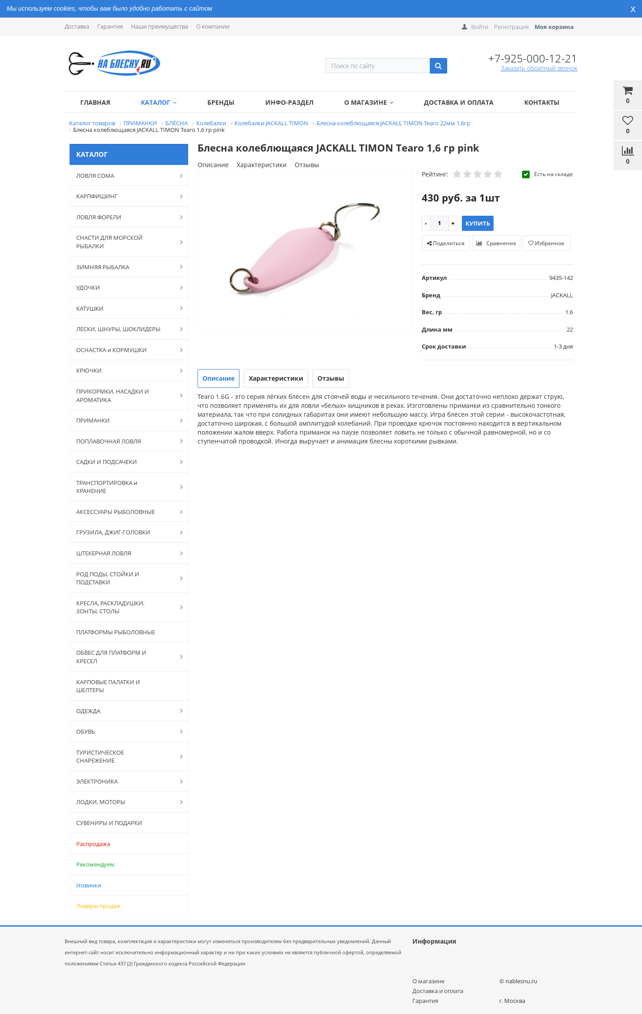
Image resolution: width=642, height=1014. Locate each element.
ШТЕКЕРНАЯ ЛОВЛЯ (124, 553)
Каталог (159, 102)
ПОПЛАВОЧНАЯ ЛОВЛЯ (124, 440)
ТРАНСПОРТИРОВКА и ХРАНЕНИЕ (124, 487)
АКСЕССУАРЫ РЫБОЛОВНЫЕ (124, 511)
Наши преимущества (159, 26)
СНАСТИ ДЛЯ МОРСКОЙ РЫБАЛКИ (124, 242)
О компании (213, 26)
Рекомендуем (95, 864)
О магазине (368, 102)
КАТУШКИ (124, 308)
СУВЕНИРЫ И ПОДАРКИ (109, 823)
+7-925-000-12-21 (532, 58)
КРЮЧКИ (124, 370)
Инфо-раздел (289, 102)
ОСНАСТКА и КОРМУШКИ (124, 349)
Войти (479, 27)
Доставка (77, 26)
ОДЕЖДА (124, 710)
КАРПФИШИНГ (124, 196)
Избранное (546, 243)
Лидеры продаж (98, 906)
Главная (95, 102)
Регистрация (511, 27)
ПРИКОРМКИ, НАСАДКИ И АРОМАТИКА (124, 395)
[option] (305, 250)
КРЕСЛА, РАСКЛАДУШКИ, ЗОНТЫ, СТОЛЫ (124, 607)
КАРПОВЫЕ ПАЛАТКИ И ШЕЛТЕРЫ (108, 686)
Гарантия (110, 26)
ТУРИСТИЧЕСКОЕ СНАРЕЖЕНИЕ (124, 756)
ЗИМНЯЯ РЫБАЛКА (124, 266)
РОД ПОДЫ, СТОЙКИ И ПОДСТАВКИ (124, 578)
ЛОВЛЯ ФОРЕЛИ (124, 217)
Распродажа (93, 844)
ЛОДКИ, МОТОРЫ (124, 801)
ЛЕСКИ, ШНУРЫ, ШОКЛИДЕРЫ (124, 328)
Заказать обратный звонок (539, 68)
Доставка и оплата (459, 102)
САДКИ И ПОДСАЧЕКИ (124, 461)
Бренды (221, 102)
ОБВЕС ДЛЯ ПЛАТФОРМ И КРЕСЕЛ (124, 657)
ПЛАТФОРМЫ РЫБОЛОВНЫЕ (115, 632)
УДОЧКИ (124, 287)
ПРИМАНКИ (124, 420)
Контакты (542, 102)
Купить (477, 223)
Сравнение (496, 243)
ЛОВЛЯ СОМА (124, 175)
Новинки (88, 885)
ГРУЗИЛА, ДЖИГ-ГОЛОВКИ (124, 532)
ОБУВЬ (124, 731)
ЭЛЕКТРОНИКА (124, 781)
